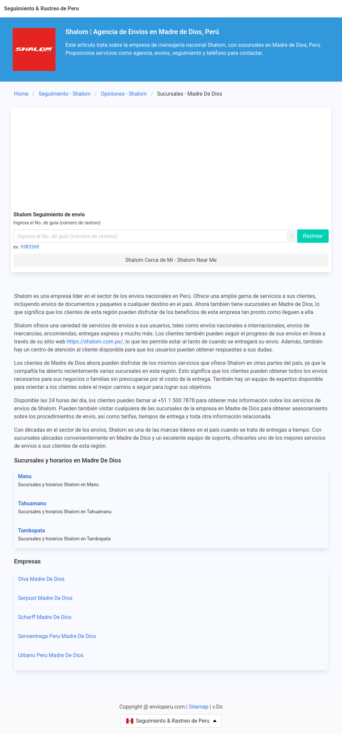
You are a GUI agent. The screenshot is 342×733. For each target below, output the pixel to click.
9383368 (30, 246)
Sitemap (198, 707)
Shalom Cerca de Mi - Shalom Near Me (170, 260)
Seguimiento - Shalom (65, 94)
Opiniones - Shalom (124, 94)
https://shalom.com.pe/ (95, 341)
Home (21, 94)
